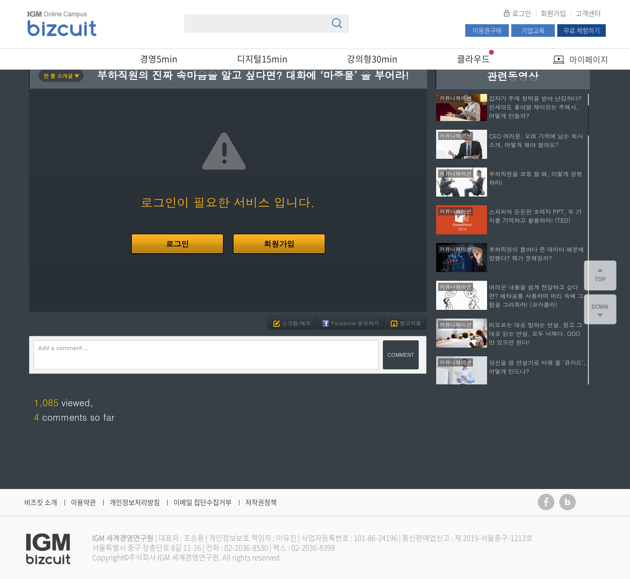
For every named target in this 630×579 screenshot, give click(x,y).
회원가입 (553, 13)
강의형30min (372, 58)
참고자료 (405, 323)
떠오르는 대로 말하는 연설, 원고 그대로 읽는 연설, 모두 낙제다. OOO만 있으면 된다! (536, 333)
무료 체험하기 (582, 30)
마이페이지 (588, 59)
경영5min (158, 58)
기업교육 (533, 30)
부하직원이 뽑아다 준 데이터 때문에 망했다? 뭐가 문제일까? (536, 253)
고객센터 (588, 13)
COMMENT (401, 354)
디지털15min (262, 58)
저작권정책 (261, 502)
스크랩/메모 (292, 323)
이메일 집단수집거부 (202, 502)
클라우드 (473, 58)
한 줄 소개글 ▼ (61, 75)
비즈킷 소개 (40, 502)
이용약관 (83, 502)
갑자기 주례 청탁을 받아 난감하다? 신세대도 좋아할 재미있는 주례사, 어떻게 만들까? (535, 107)
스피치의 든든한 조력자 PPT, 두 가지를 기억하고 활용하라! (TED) (535, 215)
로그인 (521, 13)
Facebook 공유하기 (350, 323)
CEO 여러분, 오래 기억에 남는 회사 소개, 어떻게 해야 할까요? (536, 140)
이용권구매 (487, 30)
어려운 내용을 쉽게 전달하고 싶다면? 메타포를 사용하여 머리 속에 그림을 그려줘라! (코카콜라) (536, 295)
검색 (337, 23)
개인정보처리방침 (135, 502)
